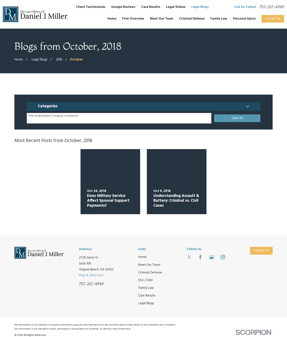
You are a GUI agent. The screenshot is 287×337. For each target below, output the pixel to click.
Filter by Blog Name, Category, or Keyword (53, 116)
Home (142, 257)
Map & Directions (91, 275)
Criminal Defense (150, 272)
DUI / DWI (145, 280)
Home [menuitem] (112, 18)
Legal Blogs (200, 7)
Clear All (237, 118)
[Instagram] (222, 257)
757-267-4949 (271, 7)
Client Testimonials (90, 7)
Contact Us (272, 18)
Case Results (150, 7)
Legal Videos (176, 7)
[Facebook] (200, 257)
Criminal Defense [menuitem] (192, 18)
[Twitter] (189, 257)
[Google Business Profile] (211, 257)
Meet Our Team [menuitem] (161, 18)
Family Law (146, 288)
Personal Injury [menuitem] (244, 18)
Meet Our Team (149, 265)
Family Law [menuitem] (218, 18)
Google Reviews (123, 7)
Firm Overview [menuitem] (133, 18)
